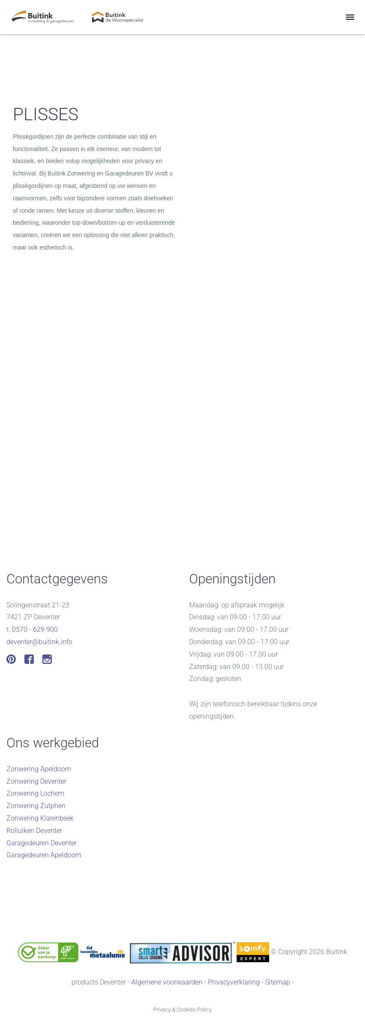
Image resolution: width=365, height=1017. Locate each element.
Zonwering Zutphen (35, 806)
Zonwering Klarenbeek (40, 818)
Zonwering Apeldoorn (38, 769)
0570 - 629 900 (35, 629)
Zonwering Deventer (36, 781)
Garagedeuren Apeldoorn (43, 855)
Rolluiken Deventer (34, 831)
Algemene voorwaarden (166, 982)
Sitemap (277, 982)
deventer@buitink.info (39, 642)
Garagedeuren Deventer (41, 843)
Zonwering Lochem (35, 793)
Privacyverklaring (234, 982)
